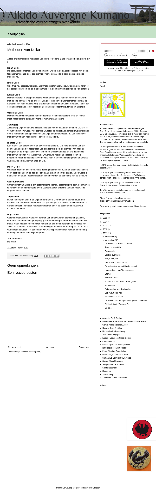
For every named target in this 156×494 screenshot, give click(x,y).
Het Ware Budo (111, 278)
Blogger (96, 488)
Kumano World (108, 341)
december (110, 236)
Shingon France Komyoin (113, 364)
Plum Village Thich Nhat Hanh (115, 354)
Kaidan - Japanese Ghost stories (116, 338)
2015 (105, 218)
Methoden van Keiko (114, 296)
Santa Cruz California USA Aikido (116, 358)
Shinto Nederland (109, 368)
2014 (105, 222)
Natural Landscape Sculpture (115, 348)
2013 (105, 225)
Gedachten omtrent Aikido (116, 262)
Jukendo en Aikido (113, 247)
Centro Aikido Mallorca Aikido (115, 325)
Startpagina (16, 34)
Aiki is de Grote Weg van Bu (117, 304)
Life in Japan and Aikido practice (116, 344)
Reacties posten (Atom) (31, 352)
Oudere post (84, 347)
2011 (105, 233)
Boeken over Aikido (113, 255)
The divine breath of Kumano (114, 378)
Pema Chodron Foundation (114, 351)
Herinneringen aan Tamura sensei (119, 270)
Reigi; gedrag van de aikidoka (117, 289)
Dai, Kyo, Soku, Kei (113, 293)
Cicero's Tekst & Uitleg (112, 328)
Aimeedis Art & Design (112, 318)
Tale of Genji (107, 374)
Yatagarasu (110, 285)
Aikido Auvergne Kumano (68, 14)
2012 (105, 229)
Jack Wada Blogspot (111, 335)
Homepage (49, 347)
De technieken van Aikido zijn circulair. (121, 266)
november (110, 240)
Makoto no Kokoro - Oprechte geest (120, 281)
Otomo (108, 274)
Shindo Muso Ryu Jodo (112, 361)
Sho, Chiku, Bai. (112, 259)
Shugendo (106, 371)
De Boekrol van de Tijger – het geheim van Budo (126, 300)
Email (102, 86)
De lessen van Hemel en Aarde (118, 243)
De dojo (108, 308)
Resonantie (110, 251)
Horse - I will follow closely (113, 331)
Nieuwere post (14, 347)
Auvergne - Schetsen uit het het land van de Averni (124, 321)
